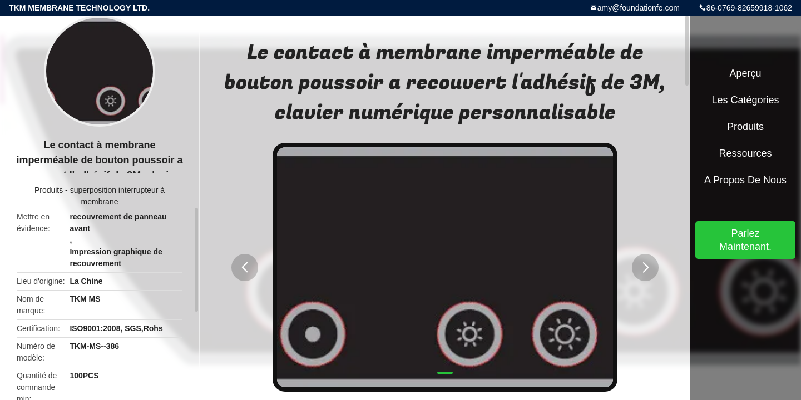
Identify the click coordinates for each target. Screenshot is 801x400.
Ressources (745, 153)
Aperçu (745, 73)
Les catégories (745, 100)
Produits (48, 190)
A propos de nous (745, 180)
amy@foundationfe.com (638, 7)
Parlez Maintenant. (745, 240)
